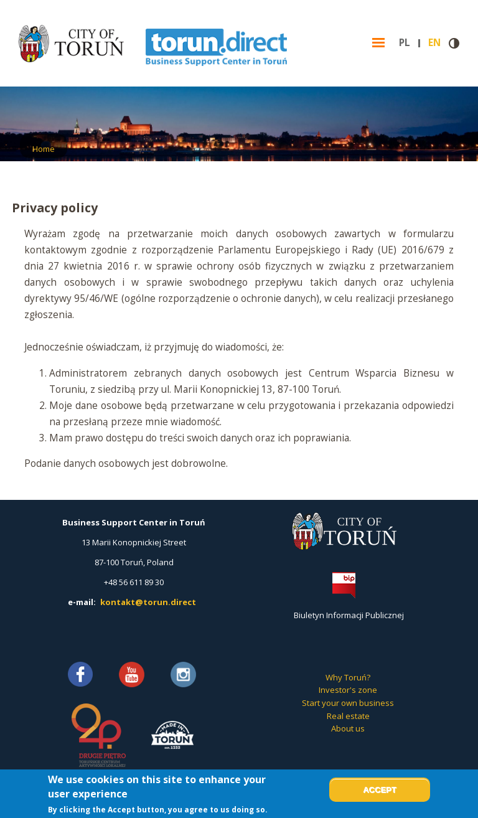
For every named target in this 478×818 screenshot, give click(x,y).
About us (348, 728)
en (438, 43)
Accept (379, 789)
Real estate (348, 716)
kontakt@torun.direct (148, 602)
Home (43, 148)
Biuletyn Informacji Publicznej (349, 615)
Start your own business (348, 702)
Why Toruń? (348, 677)
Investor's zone (348, 689)
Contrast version (454, 43)
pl (409, 43)
